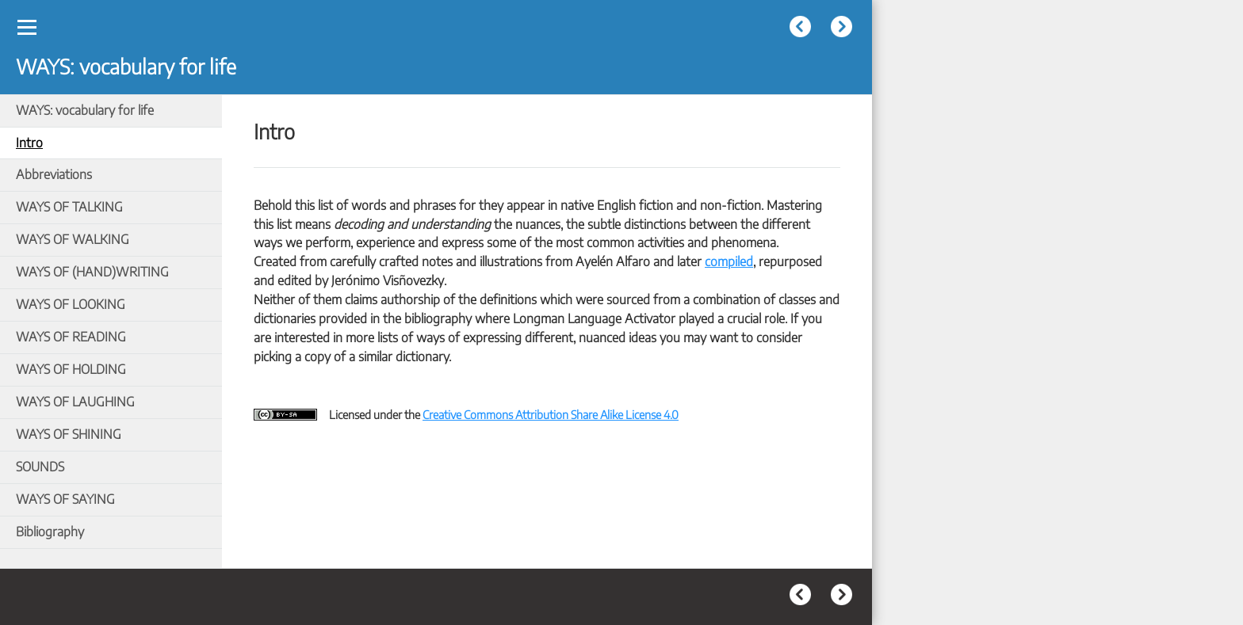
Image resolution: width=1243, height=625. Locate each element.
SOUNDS (40, 466)
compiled (729, 261)
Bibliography (50, 531)
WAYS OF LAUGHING (75, 402)
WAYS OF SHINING (68, 434)
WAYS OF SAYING (65, 499)
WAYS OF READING (71, 337)
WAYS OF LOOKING (70, 304)
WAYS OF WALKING (72, 239)
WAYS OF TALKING (69, 207)
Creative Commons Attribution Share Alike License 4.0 (551, 414)
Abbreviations (54, 174)
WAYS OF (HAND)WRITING (92, 272)
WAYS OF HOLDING (71, 369)
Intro (29, 143)
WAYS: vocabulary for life (85, 110)
